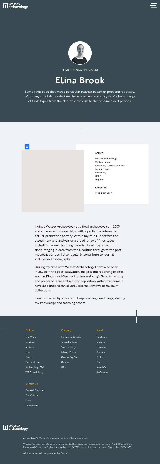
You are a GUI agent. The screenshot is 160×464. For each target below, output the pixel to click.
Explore (29, 330)
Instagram (102, 342)
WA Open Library (34, 372)
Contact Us (31, 384)
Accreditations (69, 342)
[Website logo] (15, 6)
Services (29, 342)
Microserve (31, 453)
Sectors (29, 347)
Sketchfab (102, 367)
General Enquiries (35, 390)
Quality (65, 362)
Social (100, 330)
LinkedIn (101, 347)
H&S (63, 367)
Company (66, 330)
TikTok (100, 357)
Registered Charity (71, 337)
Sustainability (68, 347)
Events (28, 357)
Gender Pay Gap (69, 357)
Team (28, 352)
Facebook (102, 337)
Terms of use (32, 362)
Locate (27, 146)
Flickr (100, 362)
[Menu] (154, 6)
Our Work (30, 337)
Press (28, 400)
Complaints (31, 406)
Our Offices (31, 395)
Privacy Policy (68, 352)
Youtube (101, 352)
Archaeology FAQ (34, 367)
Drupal (64, 453)
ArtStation (102, 372)
